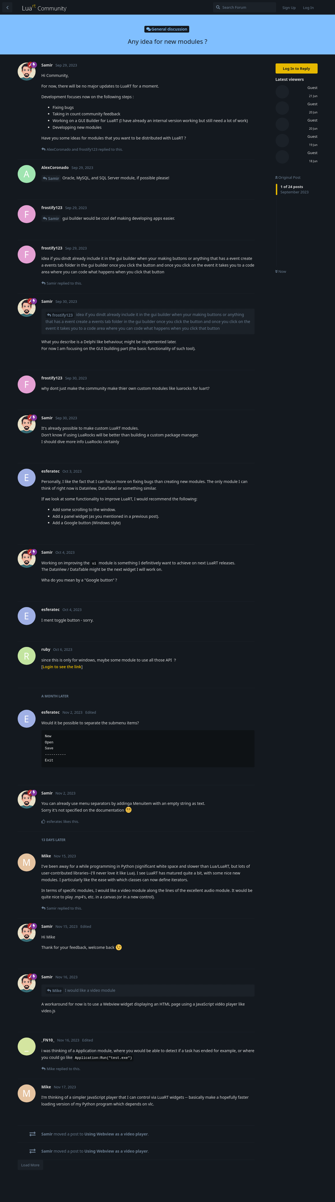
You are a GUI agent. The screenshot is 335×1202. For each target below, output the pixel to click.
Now (280, 271)
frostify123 (62, 315)
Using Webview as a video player (116, 1134)
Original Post (288, 177)
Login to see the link (62, 666)
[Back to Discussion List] (7, 7)
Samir (53, 178)
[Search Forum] (244, 7)
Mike (57, 990)
